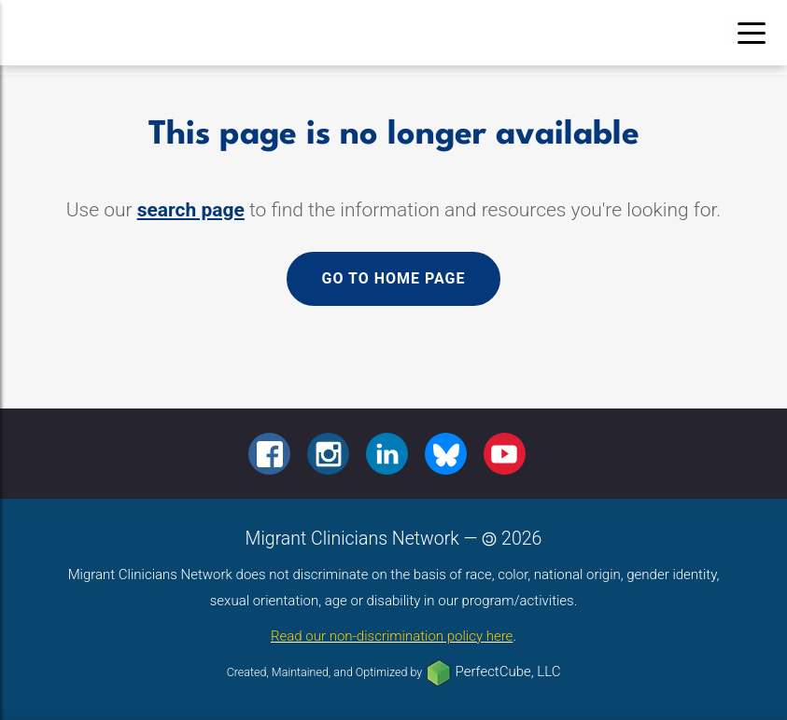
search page (191, 210)
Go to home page (393, 278)
